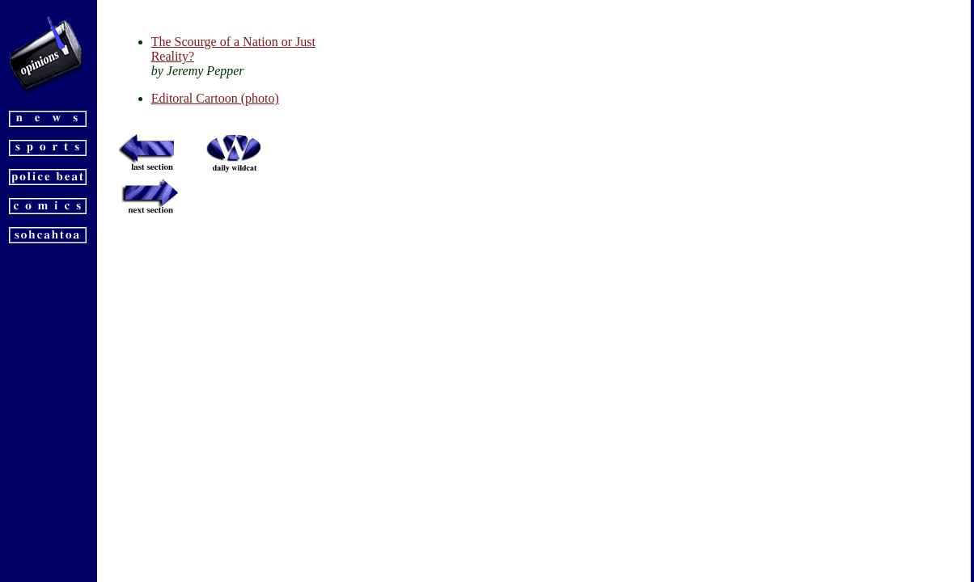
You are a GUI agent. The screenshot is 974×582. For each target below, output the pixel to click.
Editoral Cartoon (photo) (215, 98)
